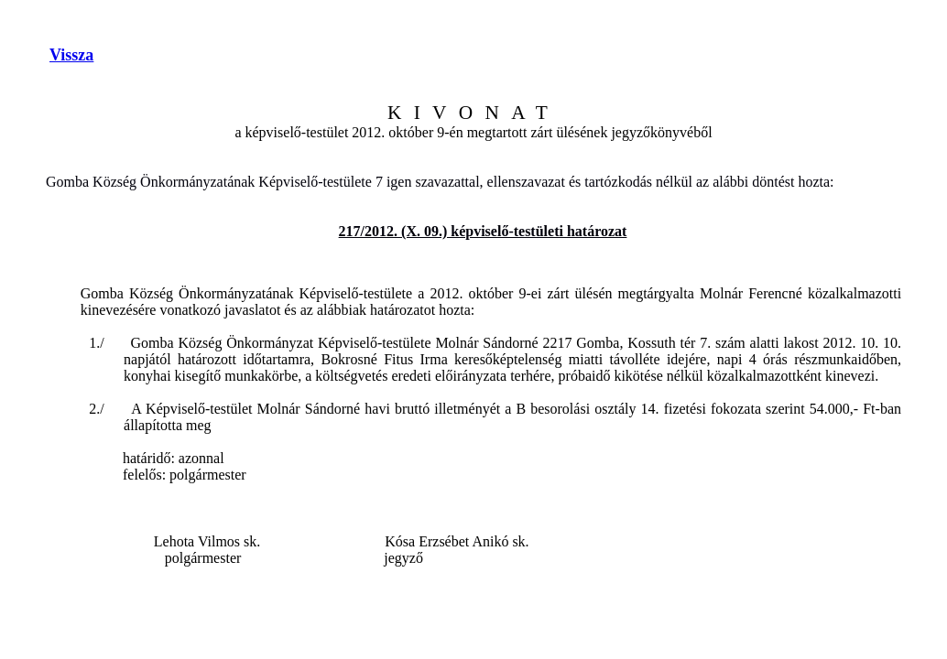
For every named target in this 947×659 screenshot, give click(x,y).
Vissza (71, 55)
